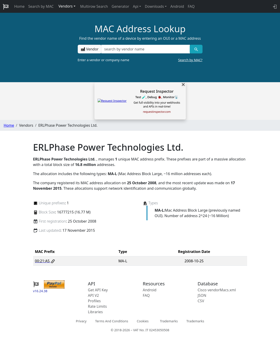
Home (19, 6)
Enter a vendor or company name (140, 60)
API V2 (93, 295)
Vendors (66, 6)
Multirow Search (94, 6)
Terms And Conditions (111, 321)
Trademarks (169, 321)
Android (177, 6)
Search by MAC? (190, 60)
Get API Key (98, 289)
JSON (202, 295)
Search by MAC (41, 6)
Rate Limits (97, 306)
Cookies (142, 321)
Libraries (95, 311)
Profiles (94, 300)
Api (135, 6)
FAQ (191, 6)
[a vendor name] (145, 49)
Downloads (154, 6)
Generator (120, 6)
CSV (201, 300)
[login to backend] (274, 6)
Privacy (81, 321)
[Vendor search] (196, 49)
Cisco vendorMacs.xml (217, 289)
